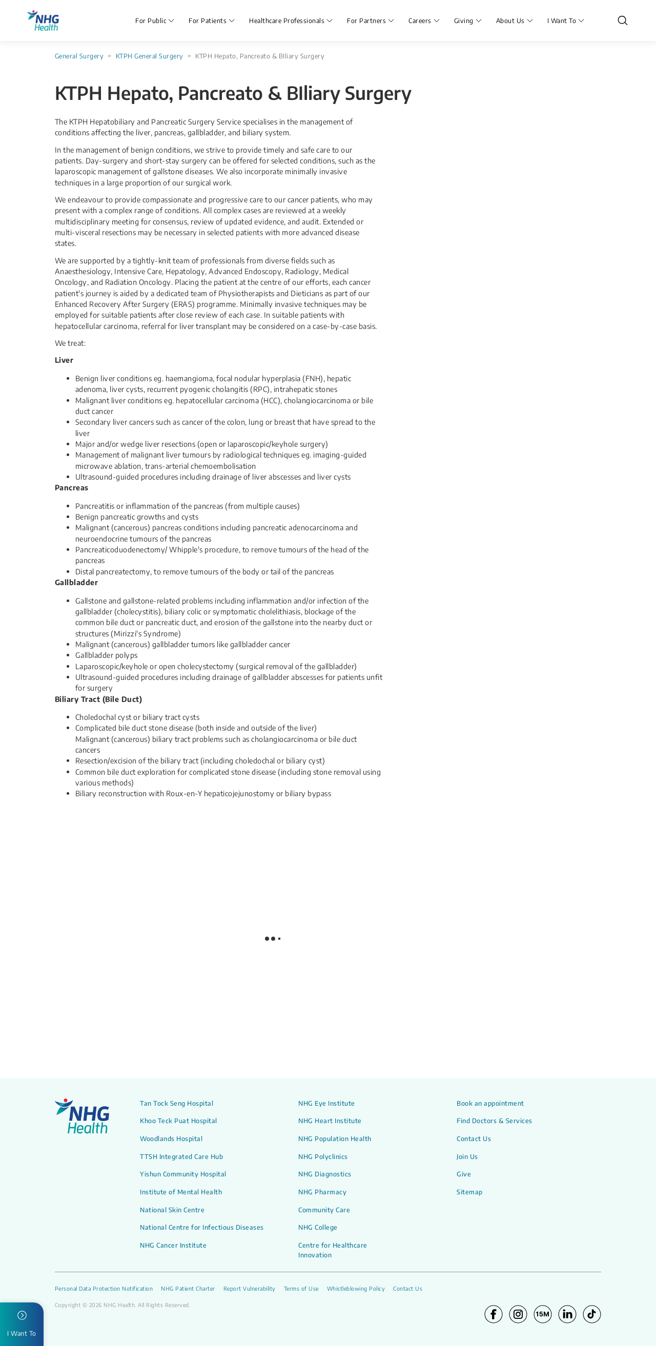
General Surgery (79, 56)
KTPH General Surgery (149, 56)
